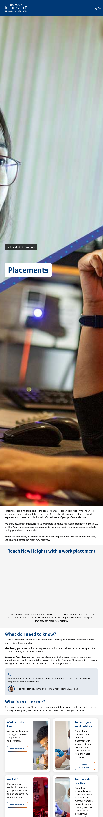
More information (17, 748)
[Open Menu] (98, 8)
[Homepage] (15, 8)
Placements (29, 247)
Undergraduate (14, 247)
